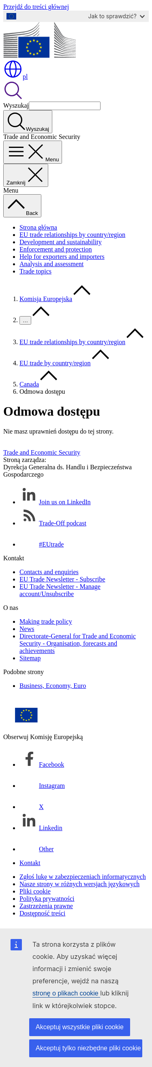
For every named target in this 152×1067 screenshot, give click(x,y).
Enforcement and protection (55, 249)
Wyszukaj (16, 105)
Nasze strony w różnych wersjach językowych (79, 883)
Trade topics (35, 271)
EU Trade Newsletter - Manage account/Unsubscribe (60, 590)
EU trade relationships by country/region (72, 234)
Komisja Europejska (45, 298)
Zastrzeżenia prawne (46, 905)
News (26, 628)
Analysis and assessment (51, 263)
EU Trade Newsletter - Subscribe (62, 579)
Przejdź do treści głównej (36, 6)
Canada (29, 384)
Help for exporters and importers (62, 256)
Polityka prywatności (47, 898)
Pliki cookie (35, 891)
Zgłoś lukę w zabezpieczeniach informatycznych (82, 876)
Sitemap (30, 658)
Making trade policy (45, 621)
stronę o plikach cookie (66, 993)
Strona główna (38, 227)
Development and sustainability (60, 242)
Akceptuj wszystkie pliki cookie (80, 1027)
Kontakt (30, 862)
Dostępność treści (42, 913)
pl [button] (15, 76)
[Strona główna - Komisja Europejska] (39, 55)
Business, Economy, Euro (52, 685)
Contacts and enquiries (49, 571)
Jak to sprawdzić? (116, 16)
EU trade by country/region (55, 363)
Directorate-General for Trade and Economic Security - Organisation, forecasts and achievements (77, 643)
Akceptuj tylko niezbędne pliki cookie (88, 1048)
